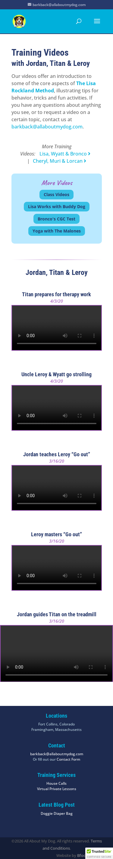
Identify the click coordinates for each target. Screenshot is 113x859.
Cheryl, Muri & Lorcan (59, 161)
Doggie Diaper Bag (57, 813)
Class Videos (56, 194)
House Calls (56, 783)
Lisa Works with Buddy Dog (56, 206)
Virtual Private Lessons (56, 788)
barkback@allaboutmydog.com (47, 126)
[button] (99, 853)
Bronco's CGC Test (56, 219)
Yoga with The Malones (57, 231)
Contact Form (68, 759)
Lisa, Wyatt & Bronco (64, 153)
